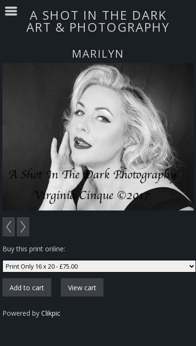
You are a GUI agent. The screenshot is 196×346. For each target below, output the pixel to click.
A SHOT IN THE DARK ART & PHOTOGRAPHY (98, 21)
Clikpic (50, 313)
